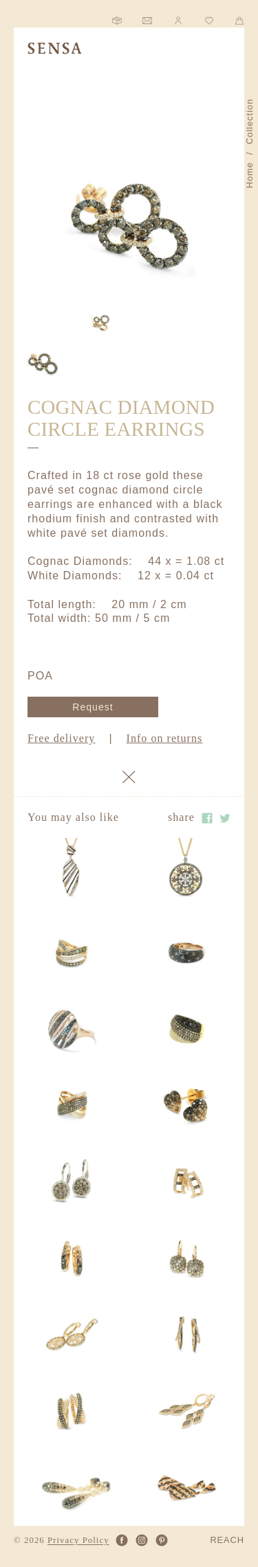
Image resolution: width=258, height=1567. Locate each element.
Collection (249, 122)
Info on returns (165, 738)
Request (92, 706)
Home (249, 175)
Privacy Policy (78, 1541)
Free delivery (61, 738)
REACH (227, 1540)
